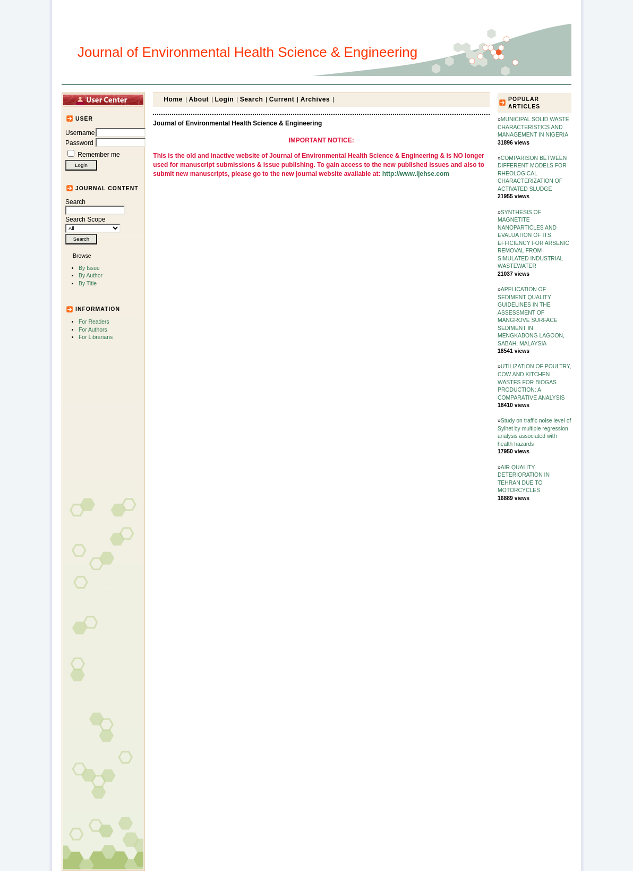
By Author (90, 275)
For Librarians (96, 337)
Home (173, 99)
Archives (315, 99)
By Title (88, 283)
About (199, 99)
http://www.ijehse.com (415, 173)
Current (282, 99)
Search (95, 206)
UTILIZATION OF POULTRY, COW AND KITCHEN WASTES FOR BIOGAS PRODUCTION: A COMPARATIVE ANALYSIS (534, 381)
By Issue (89, 268)
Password (79, 143)
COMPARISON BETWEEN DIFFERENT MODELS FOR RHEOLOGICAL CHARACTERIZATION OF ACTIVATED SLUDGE (532, 173)
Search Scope (93, 224)
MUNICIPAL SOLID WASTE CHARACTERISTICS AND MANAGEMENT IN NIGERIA (533, 127)
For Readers (94, 322)
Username (80, 133)
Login (224, 99)
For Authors (93, 330)
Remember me (98, 154)
